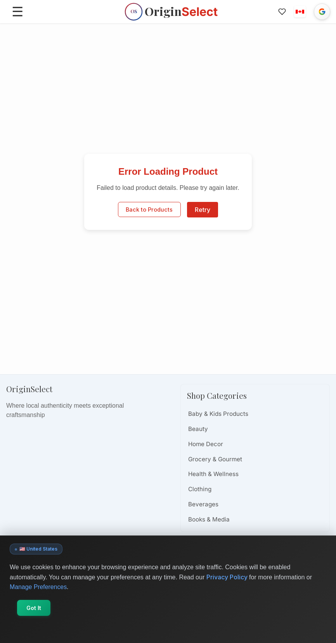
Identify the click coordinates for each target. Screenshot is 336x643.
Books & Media (209, 519)
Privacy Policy (227, 577)
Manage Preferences (39, 587)
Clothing (199, 489)
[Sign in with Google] (322, 11)
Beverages (203, 504)
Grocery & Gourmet (215, 459)
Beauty (198, 429)
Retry (202, 210)
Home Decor (205, 444)
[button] (300, 11)
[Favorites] (282, 11)
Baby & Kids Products (218, 413)
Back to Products (149, 210)
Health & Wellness (213, 474)
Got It (34, 608)
